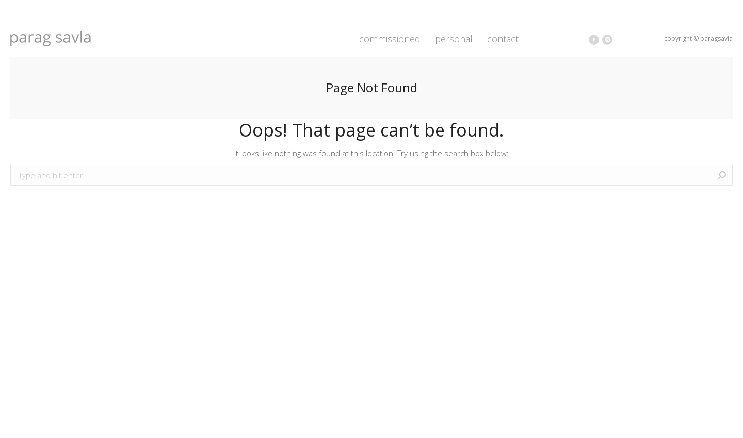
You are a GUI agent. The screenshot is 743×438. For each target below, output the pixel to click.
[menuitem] (390, 39)
